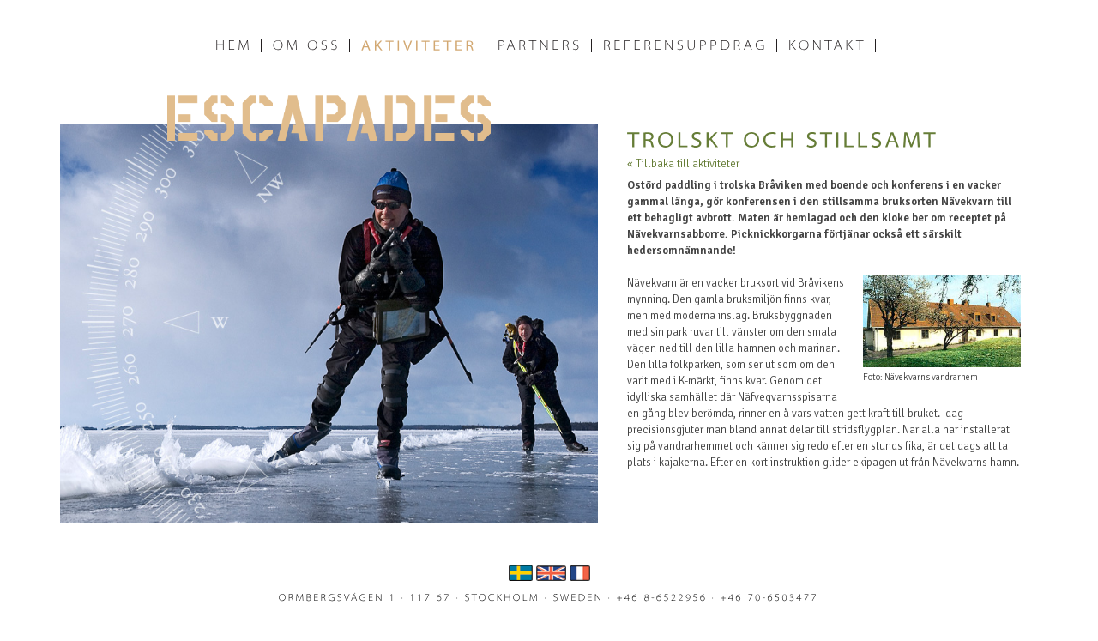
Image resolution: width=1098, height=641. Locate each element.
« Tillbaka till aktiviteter (683, 164)
